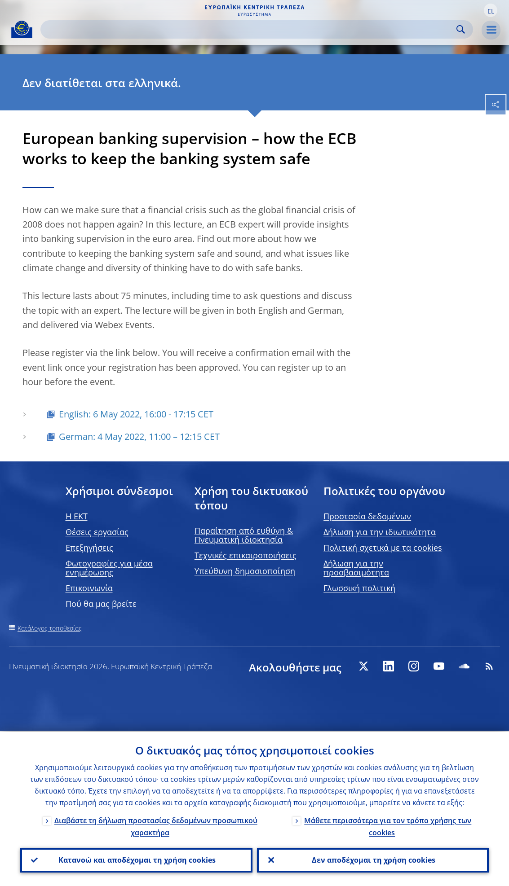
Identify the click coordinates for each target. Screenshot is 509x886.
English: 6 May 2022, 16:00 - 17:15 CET (136, 414)
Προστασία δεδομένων (367, 516)
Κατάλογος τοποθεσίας (50, 628)
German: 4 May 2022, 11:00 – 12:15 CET (139, 436)
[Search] (249, 29)
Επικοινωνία (89, 588)
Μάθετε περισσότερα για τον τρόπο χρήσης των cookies (387, 825)
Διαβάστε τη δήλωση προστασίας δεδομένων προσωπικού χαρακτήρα (155, 825)
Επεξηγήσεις (89, 547)
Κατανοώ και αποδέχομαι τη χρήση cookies (136, 859)
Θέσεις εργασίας (97, 531)
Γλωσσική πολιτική (359, 588)
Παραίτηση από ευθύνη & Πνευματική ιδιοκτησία (244, 535)
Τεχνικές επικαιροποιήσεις (246, 555)
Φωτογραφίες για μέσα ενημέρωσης (109, 568)
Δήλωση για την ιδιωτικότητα (379, 531)
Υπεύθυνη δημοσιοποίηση (245, 571)
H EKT (77, 516)
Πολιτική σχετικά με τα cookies (382, 547)
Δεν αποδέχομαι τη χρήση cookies (372, 859)
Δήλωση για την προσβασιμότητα (356, 568)
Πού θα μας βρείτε (101, 603)
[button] (490, 10)
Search (460, 29)
